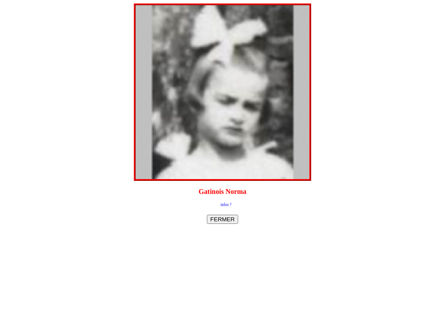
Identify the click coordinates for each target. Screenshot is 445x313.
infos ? (225, 205)
